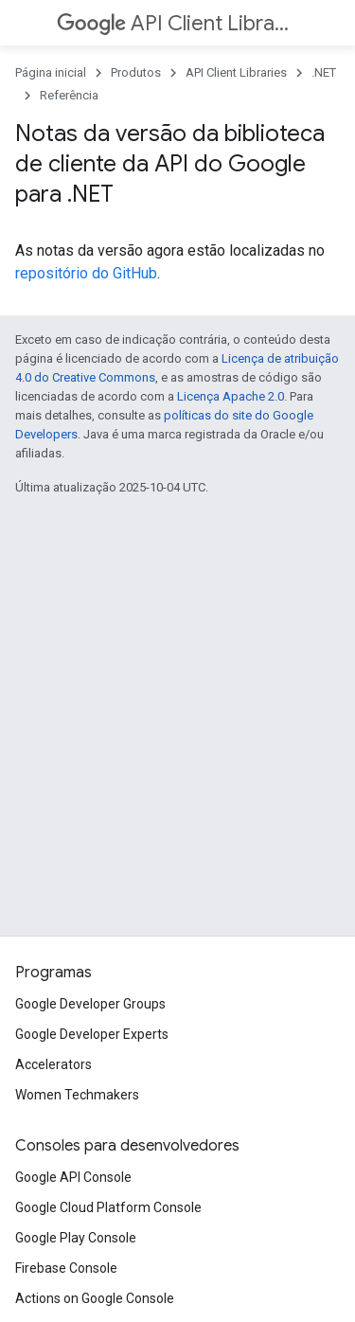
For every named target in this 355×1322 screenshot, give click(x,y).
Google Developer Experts (92, 1034)
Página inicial (50, 72)
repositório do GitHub (86, 273)
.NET (323, 72)
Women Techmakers (77, 1094)
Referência (69, 95)
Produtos (136, 72)
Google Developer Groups (90, 1003)
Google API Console (73, 1177)
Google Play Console (75, 1237)
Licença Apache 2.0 (230, 396)
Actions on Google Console (94, 1298)
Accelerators (53, 1064)
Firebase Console (66, 1268)
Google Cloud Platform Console (108, 1207)
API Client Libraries (175, 23)
